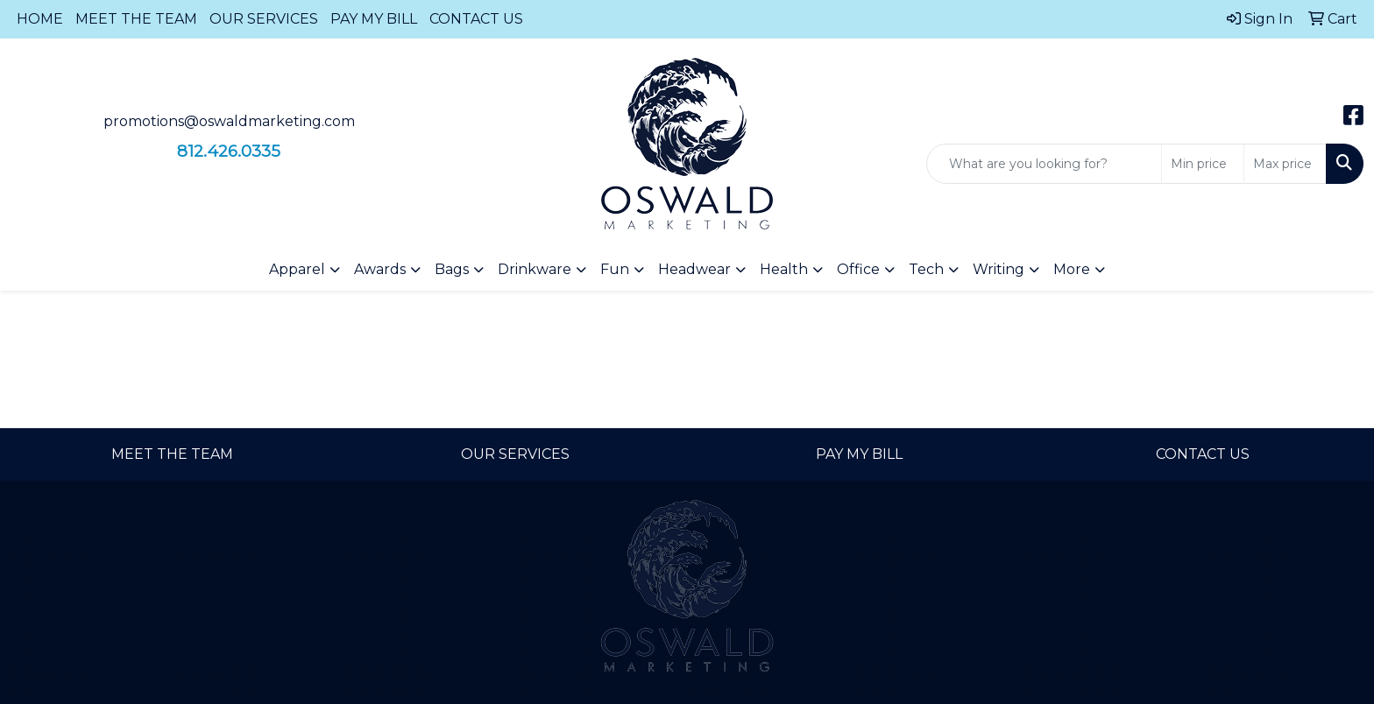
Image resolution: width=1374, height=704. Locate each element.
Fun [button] (614, 269)
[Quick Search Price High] (1285, 164)
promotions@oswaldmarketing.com (229, 121)
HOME (40, 19)
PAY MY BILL (373, 19)
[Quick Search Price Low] (1202, 164)
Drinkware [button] (534, 269)
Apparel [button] (297, 269)
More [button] (1071, 269)
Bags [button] (452, 269)
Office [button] (858, 269)
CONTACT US (476, 19)
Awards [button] (380, 269)
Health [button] (784, 269)
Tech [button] (926, 269)
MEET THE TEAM (136, 19)
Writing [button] (998, 269)
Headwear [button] (694, 269)
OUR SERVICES (263, 19)
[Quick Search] (1044, 164)
